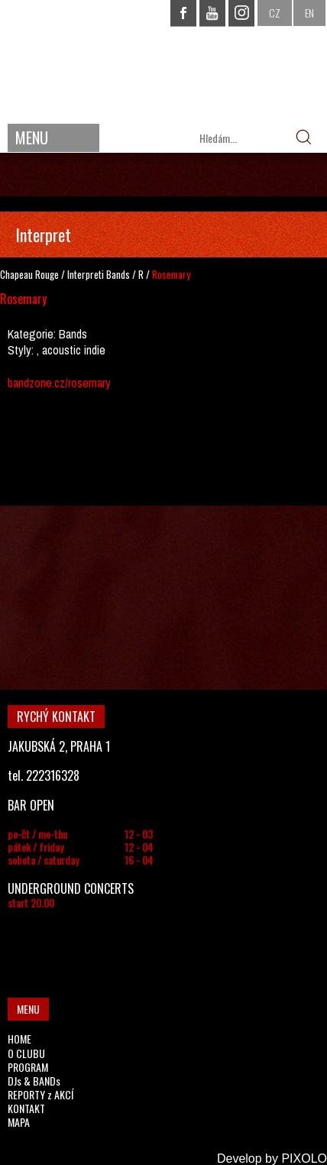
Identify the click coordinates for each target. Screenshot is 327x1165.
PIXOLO (304, 1158)
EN (309, 13)
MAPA (19, 1122)
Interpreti (85, 274)
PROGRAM (28, 1067)
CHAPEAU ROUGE (163, 60)
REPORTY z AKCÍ (40, 1094)
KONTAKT (26, 1108)
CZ (274, 13)
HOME (19, 1039)
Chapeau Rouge (29, 274)
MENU (31, 137)
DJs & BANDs (34, 1081)
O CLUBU (26, 1053)
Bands (118, 274)
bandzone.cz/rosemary (59, 382)
